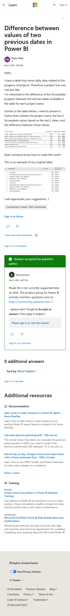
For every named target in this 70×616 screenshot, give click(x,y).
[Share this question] (62, 18)
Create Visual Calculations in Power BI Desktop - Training (31, 494)
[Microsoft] (35, 5)
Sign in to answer (14, 381)
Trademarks (39, 599)
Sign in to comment (15, 246)
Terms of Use (46, 594)
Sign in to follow (13, 216)
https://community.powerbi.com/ (29, 302)
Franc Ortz (17, 58)
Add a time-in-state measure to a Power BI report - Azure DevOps (33, 414)
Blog (52, 589)
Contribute (13, 594)
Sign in (63, 5)
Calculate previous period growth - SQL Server (30, 435)
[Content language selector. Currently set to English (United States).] (23, 563)
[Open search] (54, 5)
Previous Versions (35, 589)
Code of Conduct (16, 599)
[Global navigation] (3, 5)
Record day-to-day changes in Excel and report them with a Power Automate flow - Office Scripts (34, 455)
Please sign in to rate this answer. (30, 323)
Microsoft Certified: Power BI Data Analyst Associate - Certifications (34, 519)
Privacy (27, 594)
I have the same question (18, 235)
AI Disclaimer (14, 589)
